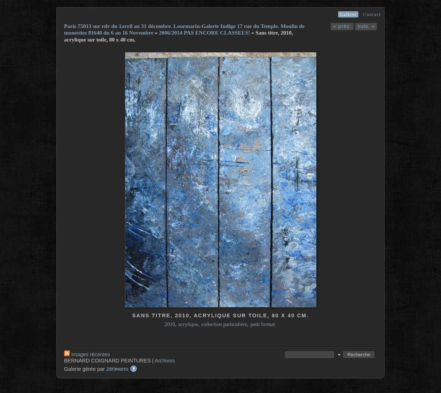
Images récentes (87, 354)
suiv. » (366, 26)
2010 (169, 324)
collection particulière (224, 324)
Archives (165, 361)
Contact (372, 14)
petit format (262, 324)
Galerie (348, 14)
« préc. (342, 26)
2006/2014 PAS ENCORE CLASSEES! (204, 33)
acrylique (188, 324)
